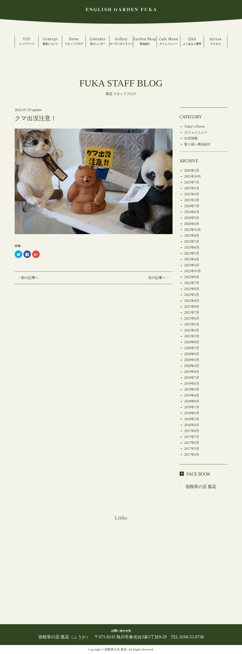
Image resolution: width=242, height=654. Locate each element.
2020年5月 (191, 360)
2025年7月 (191, 182)
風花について (50, 40)
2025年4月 (191, 194)
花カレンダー (97, 40)
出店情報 (191, 138)
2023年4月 (191, 259)
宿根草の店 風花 (201, 486)
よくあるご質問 (192, 40)
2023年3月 (191, 265)
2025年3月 (191, 200)
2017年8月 (191, 431)
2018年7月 (191, 407)
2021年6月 (191, 318)
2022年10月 (192, 271)
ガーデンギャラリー (121, 40)
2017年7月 (191, 437)
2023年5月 (191, 253)
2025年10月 (192, 176)
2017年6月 (191, 443)
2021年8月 (191, 306)
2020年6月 (191, 354)
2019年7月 (191, 377)
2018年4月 (191, 425)
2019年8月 (191, 372)
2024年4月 (191, 224)
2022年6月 (191, 289)
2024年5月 (191, 218)
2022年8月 (191, 277)
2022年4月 (191, 301)
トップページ (26, 40)
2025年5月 (191, 188)
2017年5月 (191, 448)
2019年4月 (191, 395)
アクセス (215, 40)
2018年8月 (191, 401)
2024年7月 (191, 206)
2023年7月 (191, 241)
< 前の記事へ (28, 278)
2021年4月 (191, 330)
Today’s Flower (194, 126)
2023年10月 (192, 229)
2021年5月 (191, 324)
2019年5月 (191, 389)
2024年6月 (191, 212)
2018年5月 (191, 419)
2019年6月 (191, 383)
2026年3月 (191, 170)
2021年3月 (191, 336)
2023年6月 (191, 247)
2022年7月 (191, 283)
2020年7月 (191, 348)
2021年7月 (191, 312)
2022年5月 (191, 295)
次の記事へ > (158, 278)
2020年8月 (191, 342)
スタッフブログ (74, 40)
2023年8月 (191, 235)
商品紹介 (144, 40)
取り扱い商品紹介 (197, 144)
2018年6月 (191, 413)
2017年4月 (191, 454)
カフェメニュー (168, 40)
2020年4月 (191, 366)
